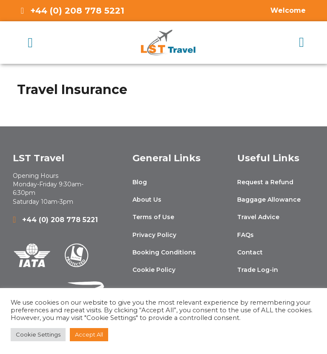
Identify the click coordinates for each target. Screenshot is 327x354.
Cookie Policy (153, 270)
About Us (146, 199)
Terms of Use (153, 217)
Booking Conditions (164, 252)
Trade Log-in (257, 270)
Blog (139, 182)
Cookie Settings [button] (38, 334)
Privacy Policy (154, 235)
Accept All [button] (89, 334)
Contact (250, 252)
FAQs (245, 235)
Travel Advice (258, 217)
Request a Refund (265, 182)
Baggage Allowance (269, 199)
